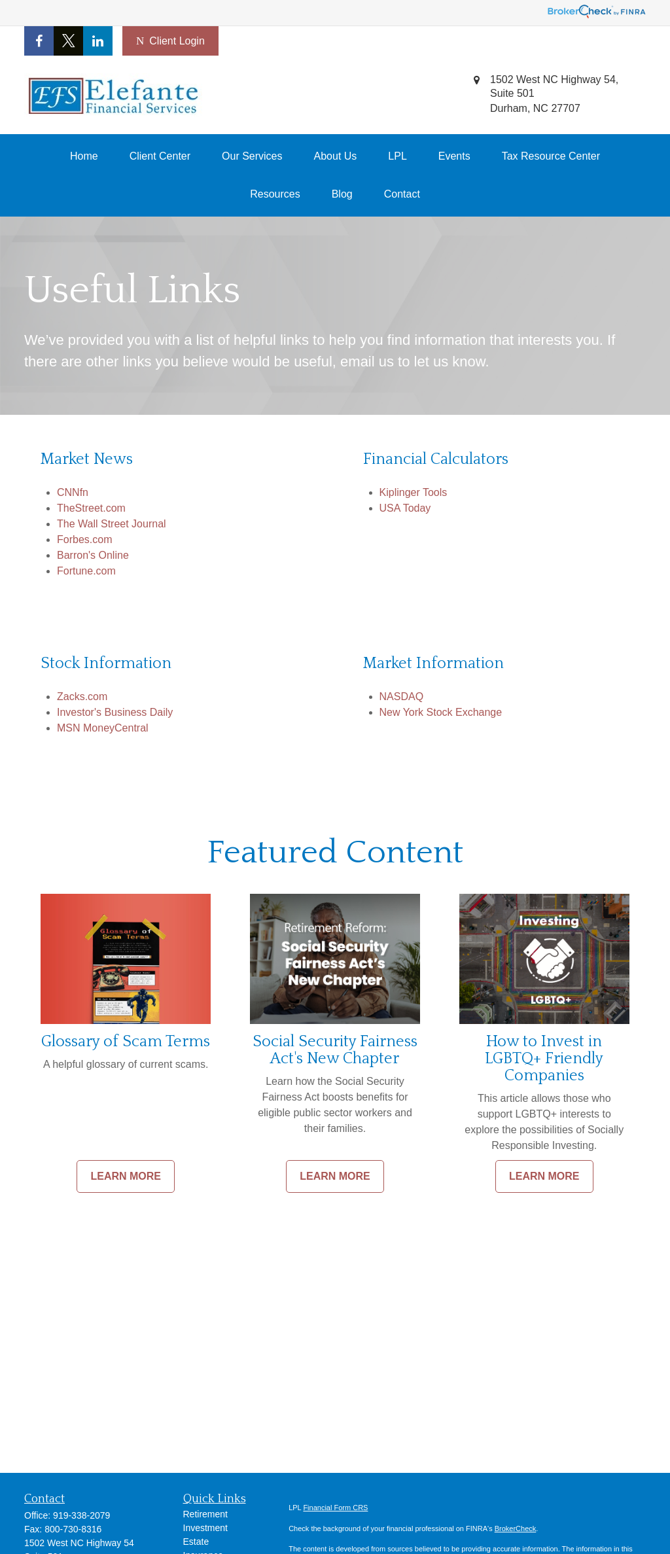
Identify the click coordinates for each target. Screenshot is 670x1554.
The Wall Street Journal (111, 523)
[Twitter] (68, 41)
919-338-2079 (81, 1515)
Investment (205, 1528)
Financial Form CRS (335, 1507)
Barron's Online (93, 555)
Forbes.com (84, 539)
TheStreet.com (91, 508)
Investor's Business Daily (115, 712)
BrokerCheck (516, 1528)
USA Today (405, 508)
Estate (196, 1541)
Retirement (205, 1514)
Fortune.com (86, 570)
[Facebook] (39, 41)
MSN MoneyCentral (103, 727)
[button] (84, 156)
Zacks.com (82, 696)
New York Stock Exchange (440, 712)
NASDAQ (401, 696)
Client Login (170, 41)
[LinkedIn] (98, 41)
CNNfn (72, 492)
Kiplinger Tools (413, 492)
